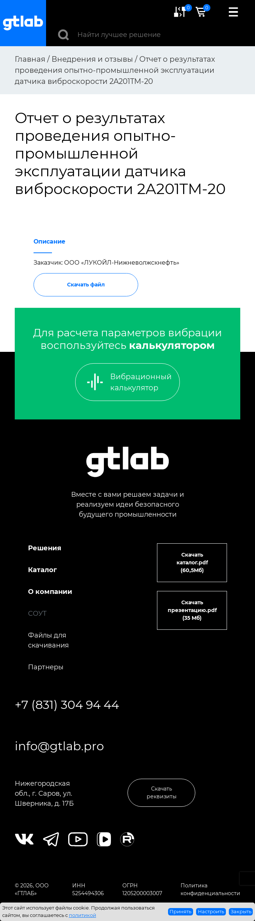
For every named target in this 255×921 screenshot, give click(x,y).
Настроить (211, 911)
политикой (82, 915)
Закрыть (241, 911)
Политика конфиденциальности (210, 889)
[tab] (49, 239)
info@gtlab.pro (59, 746)
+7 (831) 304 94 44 (67, 704)
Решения (44, 548)
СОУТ (37, 613)
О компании (50, 592)
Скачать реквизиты (162, 792)
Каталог (42, 570)
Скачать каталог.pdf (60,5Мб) (192, 562)
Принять (180, 911)
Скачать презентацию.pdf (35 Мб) (192, 610)
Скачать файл (86, 284)
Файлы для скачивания (48, 640)
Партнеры (45, 667)
